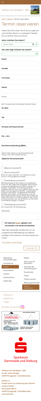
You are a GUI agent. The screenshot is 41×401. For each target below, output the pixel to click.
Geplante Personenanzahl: (13, 158)
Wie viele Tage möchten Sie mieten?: (17, 50)
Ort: (8, 136)
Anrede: (5, 68)
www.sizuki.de (7, 394)
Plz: (3, 136)
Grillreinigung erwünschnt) (15, 204)
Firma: (4, 96)
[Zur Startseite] (34, 9)
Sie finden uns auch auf (13, 307)
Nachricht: (6, 211)
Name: (4, 87)
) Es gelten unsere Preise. (12, 242)
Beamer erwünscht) (13, 168)
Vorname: (6, 78)
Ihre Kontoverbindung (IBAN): (14, 145)
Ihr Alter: (5, 108)
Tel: (3, 117)
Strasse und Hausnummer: (13, 127)
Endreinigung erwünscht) (15, 180)
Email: (4, 59)
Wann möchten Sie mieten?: (13, 40)
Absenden (30, 248)
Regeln (18, 223)
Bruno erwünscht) (12, 172)
